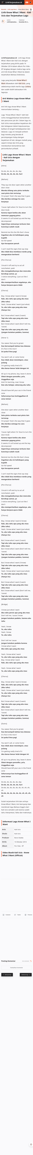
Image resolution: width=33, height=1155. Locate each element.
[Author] (12, 22)
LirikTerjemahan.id (13, 2)
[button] (6, 915)
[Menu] (2, 2)
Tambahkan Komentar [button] (16, 967)
